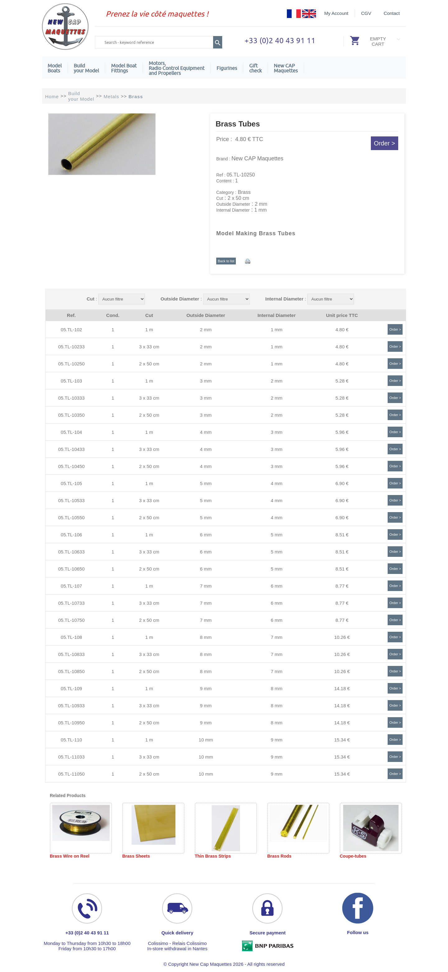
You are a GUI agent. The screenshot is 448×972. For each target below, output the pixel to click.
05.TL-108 (71, 637)
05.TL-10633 (71, 551)
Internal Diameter (284, 298)
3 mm (206, 380)
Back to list (226, 261)
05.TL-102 (71, 329)
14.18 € (342, 688)
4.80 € (341, 329)
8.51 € (341, 534)
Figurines (227, 68)
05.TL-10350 (71, 415)
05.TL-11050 (71, 774)
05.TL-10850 (71, 671)
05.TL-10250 (71, 363)
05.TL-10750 (71, 620)
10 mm (206, 739)
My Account (336, 13)
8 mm (206, 637)
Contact (392, 13)
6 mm (206, 534)
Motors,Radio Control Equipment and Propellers (176, 68)
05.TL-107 (71, 586)
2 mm (206, 329)
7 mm (206, 586)
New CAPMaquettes (286, 68)
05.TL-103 (71, 380)
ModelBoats (55, 68)
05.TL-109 (71, 688)
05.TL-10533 (71, 500)
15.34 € (342, 739)
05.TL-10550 (71, 517)
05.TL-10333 (71, 398)
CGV (366, 13)
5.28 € (341, 380)
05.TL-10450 (71, 466)
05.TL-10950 (71, 722)
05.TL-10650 (71, 568)
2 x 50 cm (149, 363)
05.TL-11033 (71, 756)
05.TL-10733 (71, 603)
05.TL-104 (71, 432)
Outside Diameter (180, 298)
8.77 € (341, 586)
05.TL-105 (71, 483)
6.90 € (341, 483)
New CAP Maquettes (257, 158)
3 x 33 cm (149, 346)
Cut (90, 298)
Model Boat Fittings (124, 68)
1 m (149, 329)
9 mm (206, 688)
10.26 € (342, 637)
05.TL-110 (71, 739)
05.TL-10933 (71, 705)
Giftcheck (255, 68)
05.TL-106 (71, 534)
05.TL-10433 (71, 449)
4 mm (206, 432)
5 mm (206, 483)
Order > (384, 143)
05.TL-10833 (71, 654)
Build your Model (86, 68)
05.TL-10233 (71, 346)
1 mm (276, 329)
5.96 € (341, 432)
